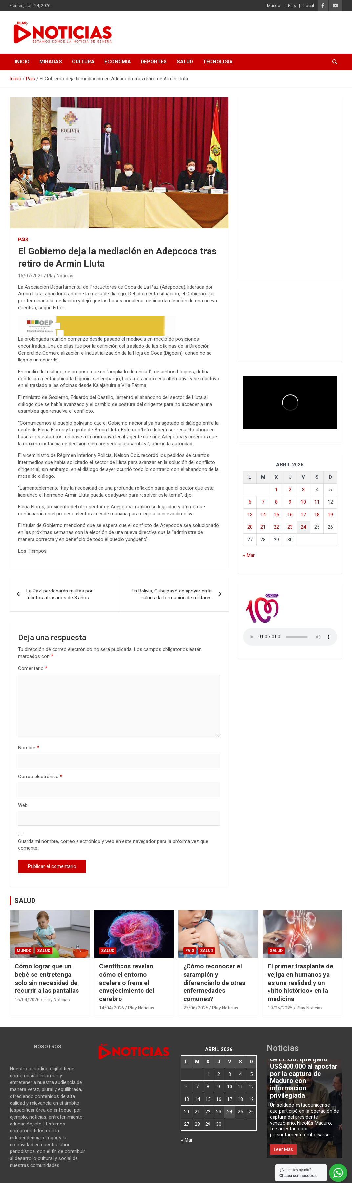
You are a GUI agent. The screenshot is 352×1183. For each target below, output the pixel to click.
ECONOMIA (117, 62)
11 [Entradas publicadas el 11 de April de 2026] (316, 502)
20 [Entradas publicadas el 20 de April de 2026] (250, 527)
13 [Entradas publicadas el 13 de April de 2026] (250, 515)
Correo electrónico (40, 776)
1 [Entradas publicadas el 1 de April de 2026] (276, 490)
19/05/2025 (280, 1007)
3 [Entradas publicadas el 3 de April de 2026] (303, 490)
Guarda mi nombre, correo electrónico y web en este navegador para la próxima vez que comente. (113, 844)
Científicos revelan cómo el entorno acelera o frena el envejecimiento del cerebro (126, 983)
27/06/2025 (195, 1007)
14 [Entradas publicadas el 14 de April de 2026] (263, 515)
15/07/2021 (30, 275)
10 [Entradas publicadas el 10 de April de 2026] (303, 502)
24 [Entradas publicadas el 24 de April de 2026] (303, 527)
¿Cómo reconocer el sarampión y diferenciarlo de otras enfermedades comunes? (214, 983)
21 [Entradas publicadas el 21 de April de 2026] (263, 527)
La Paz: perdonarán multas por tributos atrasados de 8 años (59, 594)
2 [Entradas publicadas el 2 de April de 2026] (290, 490)
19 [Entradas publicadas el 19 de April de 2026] (330, 515)
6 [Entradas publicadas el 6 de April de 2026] (250, 502)
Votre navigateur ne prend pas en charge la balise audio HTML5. (290, 637)
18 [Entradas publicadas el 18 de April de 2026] (316, 515)
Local (308, 5)
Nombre (28, 748)
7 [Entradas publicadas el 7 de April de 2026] (263, 502)
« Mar (249, 555)
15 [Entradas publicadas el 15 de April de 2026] (276, 515)
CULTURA (83, 62)
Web (23, 805)
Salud (43, 950)
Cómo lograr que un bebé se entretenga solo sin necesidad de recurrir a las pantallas (47, 978)
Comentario (32, 668)
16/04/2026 (27, 999)
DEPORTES (154, 62)
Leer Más (283, 1149)
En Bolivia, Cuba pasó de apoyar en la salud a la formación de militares (172, 594)
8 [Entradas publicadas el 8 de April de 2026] (276, 502)
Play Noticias (60, 275)
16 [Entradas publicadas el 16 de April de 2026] (290, 515)
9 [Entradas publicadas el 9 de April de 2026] (290, 502)
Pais (292, 5)
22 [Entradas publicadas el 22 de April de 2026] (276, 527)
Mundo (273, 5)
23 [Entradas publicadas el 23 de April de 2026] (290, 527)
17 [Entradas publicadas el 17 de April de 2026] (303, 515)
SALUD (185, 62)
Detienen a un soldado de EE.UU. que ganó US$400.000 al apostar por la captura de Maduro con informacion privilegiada (304, 1073)
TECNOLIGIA (218, 62)
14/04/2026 (111, 1007)
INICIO (22, 62)
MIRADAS (50, 62)
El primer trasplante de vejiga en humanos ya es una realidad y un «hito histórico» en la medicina (300, 983)
